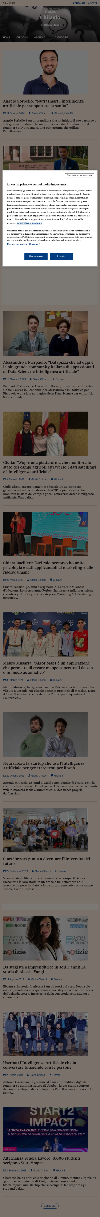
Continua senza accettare (80, 175)
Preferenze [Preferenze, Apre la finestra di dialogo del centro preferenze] (36, 256)
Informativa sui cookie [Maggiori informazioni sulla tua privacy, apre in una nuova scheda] (29, 223)
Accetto (62, 256)
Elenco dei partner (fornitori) (23, 244)
